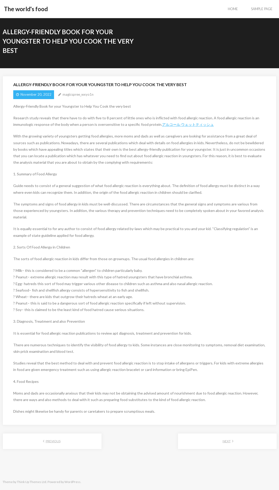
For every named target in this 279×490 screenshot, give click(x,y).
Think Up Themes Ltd (31, 482)
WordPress (72, 482)
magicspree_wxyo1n (78, 94)
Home (233, 9)
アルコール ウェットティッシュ (188, 124)
